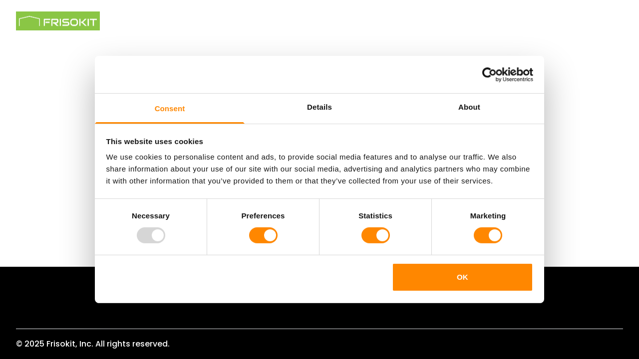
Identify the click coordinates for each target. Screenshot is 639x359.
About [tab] (469, 107)
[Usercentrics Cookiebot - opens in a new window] (489, 74)
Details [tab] (319, 107)
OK (462, 277)
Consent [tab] (170, 108)
